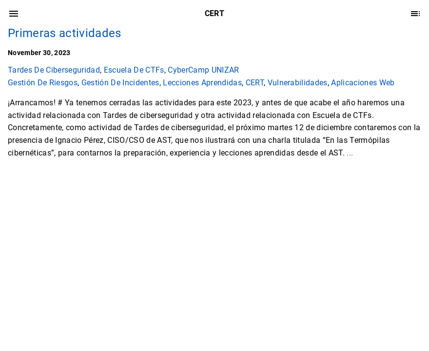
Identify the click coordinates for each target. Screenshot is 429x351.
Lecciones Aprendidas (202, 82)
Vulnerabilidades (298, 82)
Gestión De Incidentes (120, 82)
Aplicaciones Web (362, 82)
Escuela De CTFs (134, 70)
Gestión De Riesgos (43, 82)
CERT (255, 82)
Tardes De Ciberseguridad (54, 70)
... (350, 152)
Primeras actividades (64, 33)
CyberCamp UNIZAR (203, 70)
